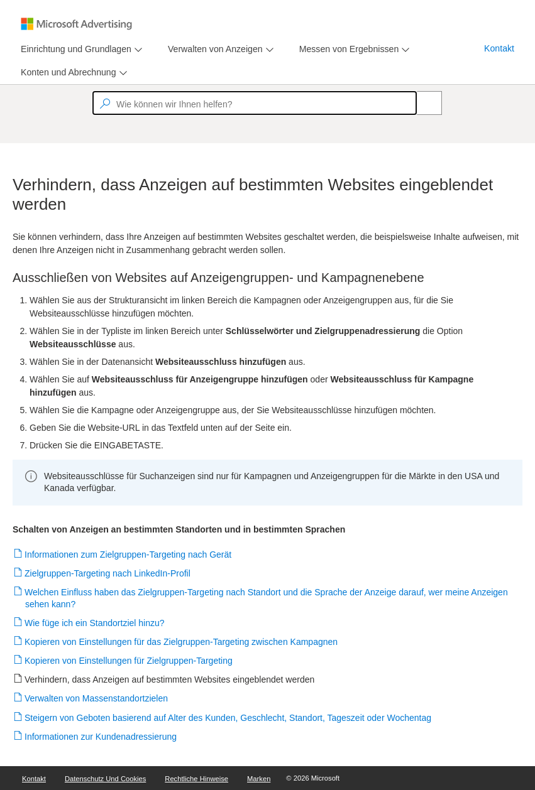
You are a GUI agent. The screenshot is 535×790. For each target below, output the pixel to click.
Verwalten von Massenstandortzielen (96, 698)
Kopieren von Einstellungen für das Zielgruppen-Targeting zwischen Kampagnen (181, 642)
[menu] (80, 49)
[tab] (73, 49)
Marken (258, 778)
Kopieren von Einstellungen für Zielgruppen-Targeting (129, 661)
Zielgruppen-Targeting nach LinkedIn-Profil (107, 573)
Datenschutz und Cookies (105, 778)
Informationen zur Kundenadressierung (101, 737)
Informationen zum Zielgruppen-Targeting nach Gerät (128, 554)
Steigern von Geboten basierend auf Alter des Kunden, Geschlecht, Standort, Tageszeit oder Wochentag (228, 718)
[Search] (422, 103)
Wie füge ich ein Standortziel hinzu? (95, 623)
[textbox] (254, 103)
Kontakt (499, 48)
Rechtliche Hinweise (196, 778)
